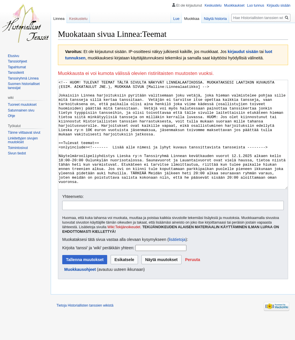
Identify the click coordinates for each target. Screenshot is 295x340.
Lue (176, 18)
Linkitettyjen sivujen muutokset (23, 140)
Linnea (59, 18)
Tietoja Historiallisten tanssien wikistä (85, 327)
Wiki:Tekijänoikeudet (123, 249)
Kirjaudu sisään (278, 5)
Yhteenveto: (73, 218)
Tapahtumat (17, 67)
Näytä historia (215, 18)
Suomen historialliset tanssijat (24, 86)
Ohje (11, 116)
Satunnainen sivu (21, 110)
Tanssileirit (16, 73)
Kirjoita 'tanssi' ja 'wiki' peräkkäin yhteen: (98, 269)
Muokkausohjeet (80, 291)
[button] (192, 281)
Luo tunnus (255, 5)
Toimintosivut (18, 148)
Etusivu (13, 56)
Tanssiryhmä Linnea (23, 78)
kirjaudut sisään (243, 51)
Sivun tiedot (17, 153)
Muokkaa (191, 18)
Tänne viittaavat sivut (24, 133)
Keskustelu (213, 5)
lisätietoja (177, 261)
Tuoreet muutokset (22, 105)
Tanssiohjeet (17, 61)
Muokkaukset (234, 5)
